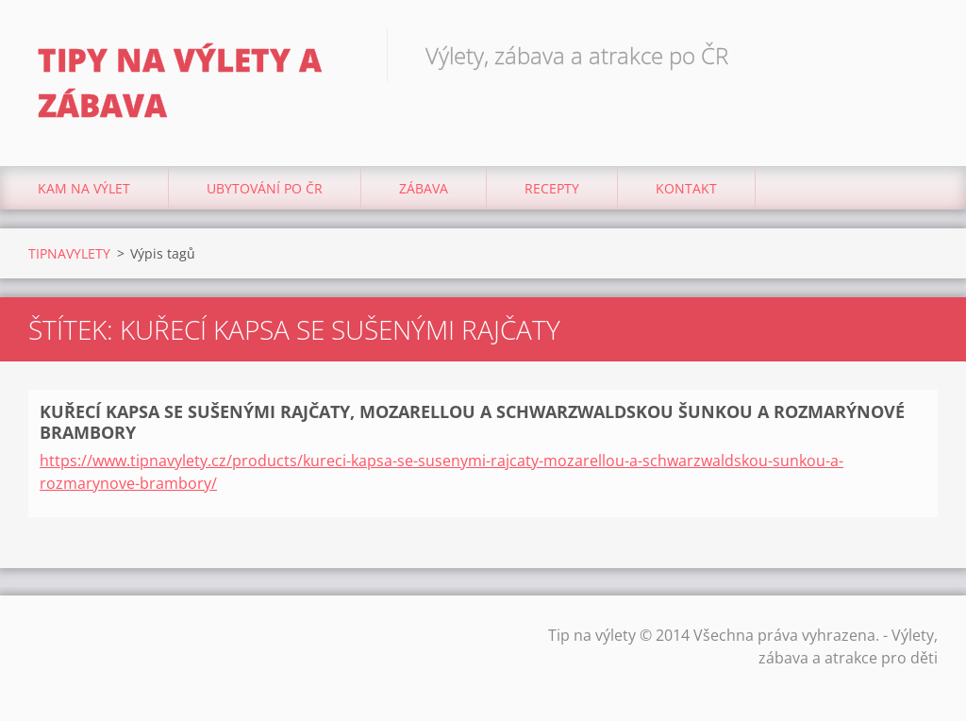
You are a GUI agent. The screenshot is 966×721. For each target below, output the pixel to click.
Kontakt (686, 188)
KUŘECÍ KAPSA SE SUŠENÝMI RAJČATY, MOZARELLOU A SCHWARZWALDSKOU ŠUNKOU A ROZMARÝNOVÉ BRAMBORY (472, 422)
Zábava (423, 188)
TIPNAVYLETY (69, 253)
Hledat (917, 55)
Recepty (552, 188)
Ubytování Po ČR (265, 188)
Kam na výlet (84, 188)
